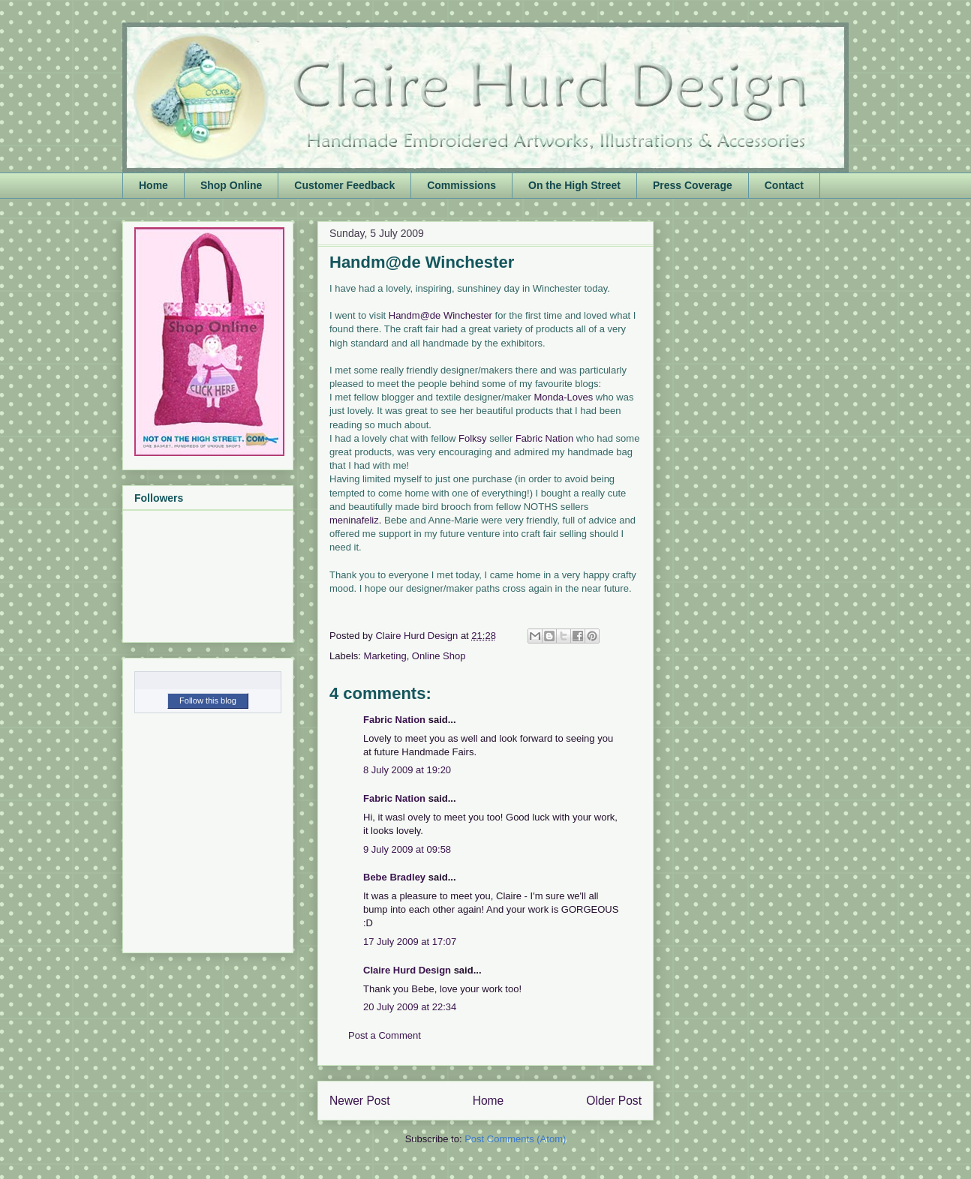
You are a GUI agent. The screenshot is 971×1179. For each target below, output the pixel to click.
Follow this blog (207, 700)
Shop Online (231, 185)
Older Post (614, 1100)
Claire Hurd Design (407, 970)
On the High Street (574, 185)
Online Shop (439, 656)
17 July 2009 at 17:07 (409, 941)
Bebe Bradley (394, 877)
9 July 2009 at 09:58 (407, 849)
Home (153, 185)
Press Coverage (692, 185)
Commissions (461, 185)
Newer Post (359, 1100)
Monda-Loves (563, 397)
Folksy (472, 438)
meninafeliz (354, 520)
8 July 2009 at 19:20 (407, 770)
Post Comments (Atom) (515, 1138)
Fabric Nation (544, 438)
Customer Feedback (344, 185)
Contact (784, 185)
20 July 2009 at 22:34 (409, 1006)
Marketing (385, 656)
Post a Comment (384, 1035)
